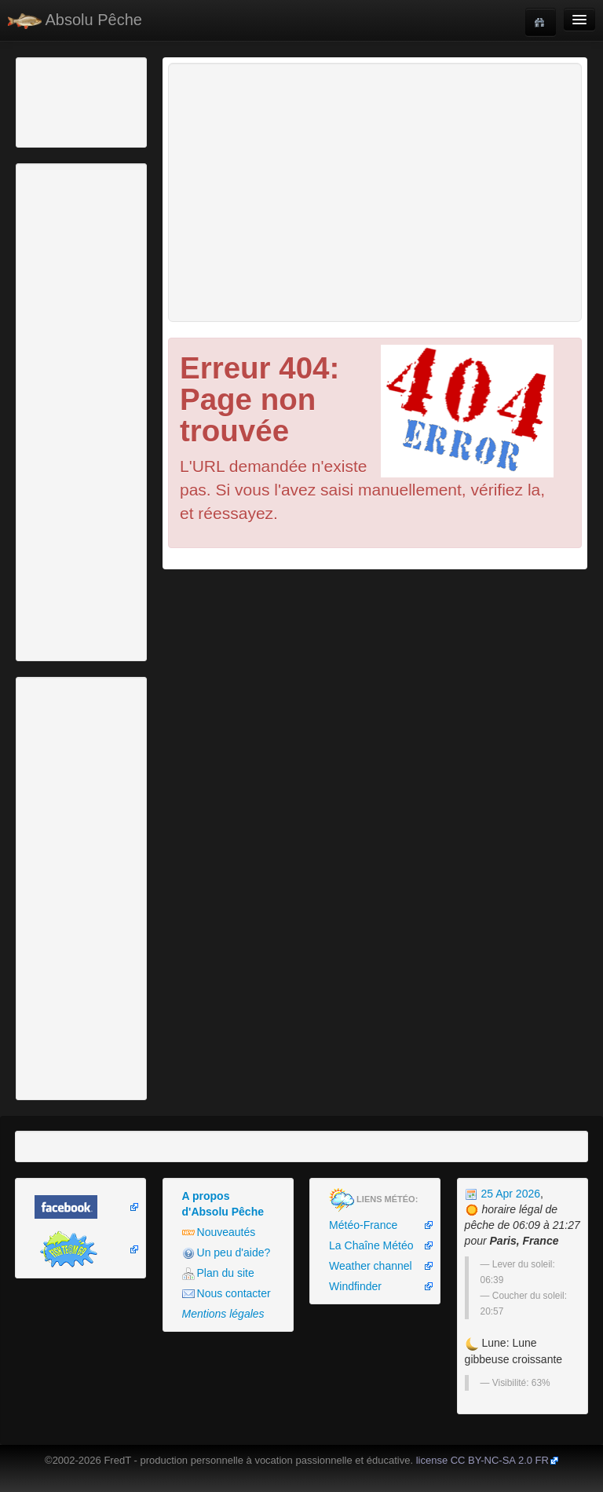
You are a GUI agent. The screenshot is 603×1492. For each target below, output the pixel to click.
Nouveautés (219, 1232)
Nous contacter (226, 1293)
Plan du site (218, 1273)
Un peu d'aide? (226, 1253)
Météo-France (363, 1225)
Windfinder (355, 1286)
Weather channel (370, 1266)
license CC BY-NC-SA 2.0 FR (482, 1460)
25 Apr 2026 (502, 1193)
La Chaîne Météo (371, 1245)
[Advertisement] (106, 100)
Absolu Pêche (75, 20)
